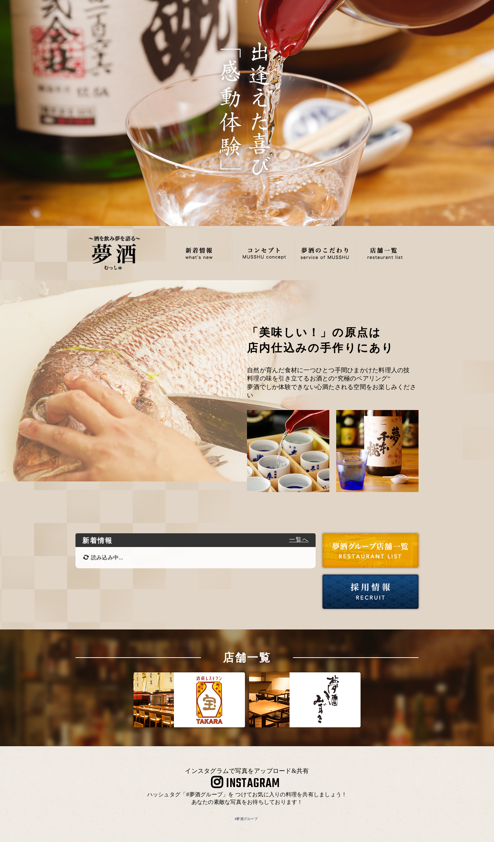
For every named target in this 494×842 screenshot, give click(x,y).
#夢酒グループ (246, 819)
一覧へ (299, 539)
